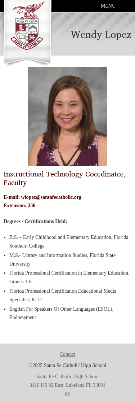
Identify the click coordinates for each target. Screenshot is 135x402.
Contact (68, 354)
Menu (108, 6)
